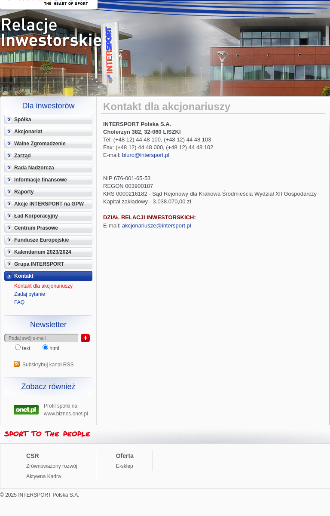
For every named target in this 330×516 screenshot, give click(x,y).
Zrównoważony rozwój (51, 466)
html (51, 348)
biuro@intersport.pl (145, 155)
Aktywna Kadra (43, 476)
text (23, 348)
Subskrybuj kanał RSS (47, 365)
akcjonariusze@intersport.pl (156, 225)
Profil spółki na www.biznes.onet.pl (66, 409)
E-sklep (124, 466)
